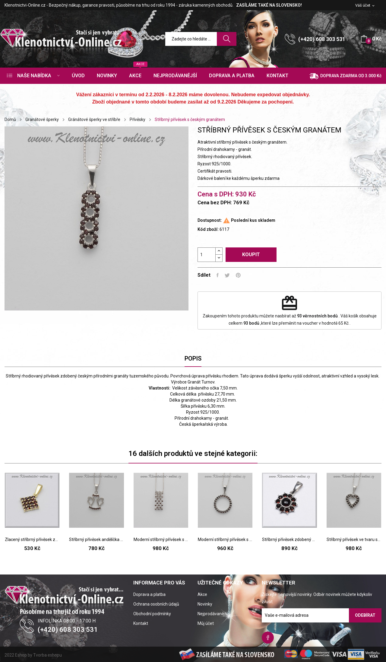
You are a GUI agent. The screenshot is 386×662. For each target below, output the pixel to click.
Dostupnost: (210, 220)
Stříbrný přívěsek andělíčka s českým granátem (96, 539)
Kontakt (140, 623)
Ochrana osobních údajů (156, 604)
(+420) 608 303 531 (321, 39)
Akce (202, 594)
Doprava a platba (149, 594)
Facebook (268, 638)
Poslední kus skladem (253, 220)
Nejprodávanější (213, 613)
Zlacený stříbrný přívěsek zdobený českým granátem (32, 539)
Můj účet (206, 623)
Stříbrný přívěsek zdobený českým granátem (289, 539)
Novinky (205, 604)
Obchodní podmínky (152, 613)
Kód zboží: (208, 229)
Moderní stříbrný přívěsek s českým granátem (161, 539)
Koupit (251, 254)
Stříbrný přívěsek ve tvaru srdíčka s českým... (354, 539)
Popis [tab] (193, 358)
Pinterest (238, 275)
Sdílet (218, 275)
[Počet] (207, 254)
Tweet (227, 275)
